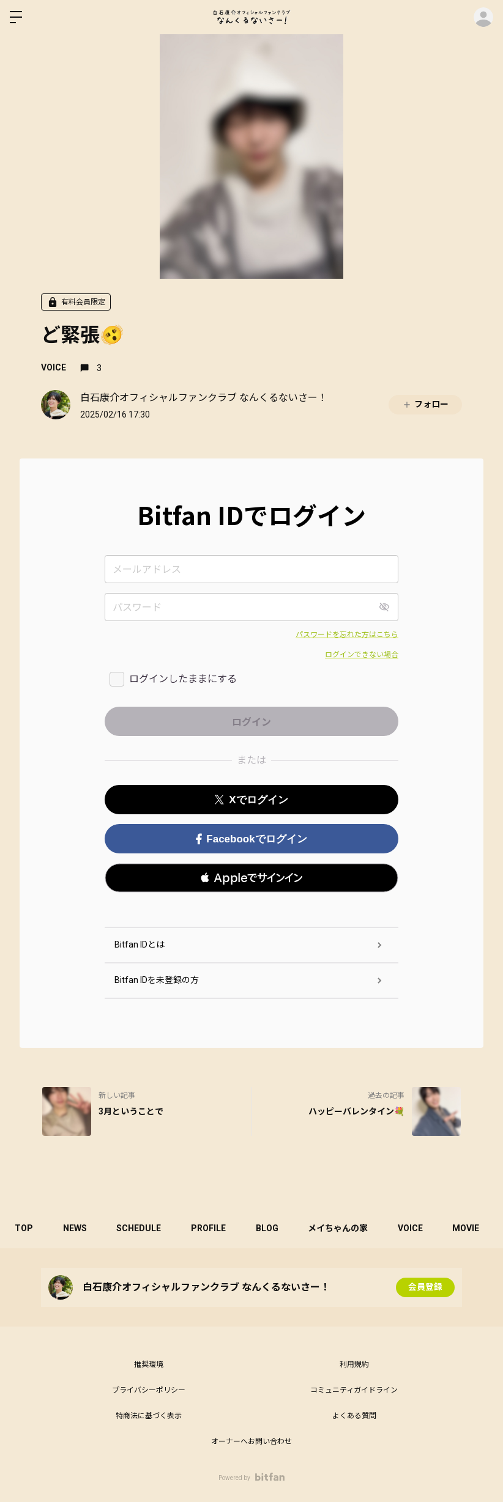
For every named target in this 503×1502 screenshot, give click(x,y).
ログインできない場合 (361, 654)
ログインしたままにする (183, 679)
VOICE (53, 367)
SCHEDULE (141, 1228)
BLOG (270, 1228)
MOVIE (472, 1228)
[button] (251, 878)
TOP (24, 1228)
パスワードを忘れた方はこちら (347, 634)
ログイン (483, 17)
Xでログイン (251, 800)
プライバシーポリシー (148, 1390)
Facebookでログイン (251, 839)
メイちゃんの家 (343, 1228)
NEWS (76, 1228)
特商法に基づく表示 (149, 1416)
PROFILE (211, 1228)
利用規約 (354, 1364)
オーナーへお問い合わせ (251, 1441)
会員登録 (425, 1287)
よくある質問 (354, 1416)
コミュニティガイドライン (354, 1390)
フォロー (425, 404)
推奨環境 (148, 1364)
